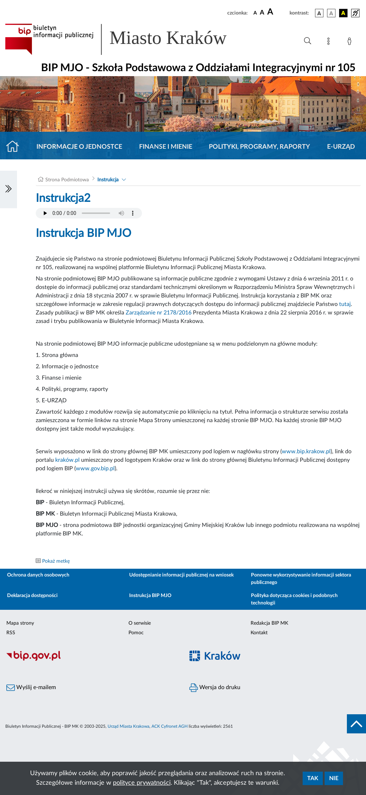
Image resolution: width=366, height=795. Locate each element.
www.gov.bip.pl (95, 468)
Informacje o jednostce (79, 147)
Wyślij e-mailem (31, 687)
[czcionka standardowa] (255, 12)
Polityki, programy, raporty (259, 147)
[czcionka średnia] (262, 13)
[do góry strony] (356, 723)
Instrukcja (108, 179)
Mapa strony (20, 623)
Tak (312, 778)
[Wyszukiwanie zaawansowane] (307, 41)
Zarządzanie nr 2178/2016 (158, 313)
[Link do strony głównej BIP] (126, 39)
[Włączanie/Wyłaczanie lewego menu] (8, 189)
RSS (10, 632)
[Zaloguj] (351, 42)
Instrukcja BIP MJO (150, 595)
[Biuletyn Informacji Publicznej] (91, 659)
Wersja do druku (214, 687)
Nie (333, 778)
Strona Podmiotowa (67, 179)
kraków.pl (67, 460)
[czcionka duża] (277, 12)
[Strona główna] (15, 147)
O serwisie (139, 623)
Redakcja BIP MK (269, 623)
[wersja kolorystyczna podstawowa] (319, 13)
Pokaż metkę (56, 561)
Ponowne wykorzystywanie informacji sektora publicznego (301, 579)
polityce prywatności (142, 783)
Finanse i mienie (165, 147)
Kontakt (259, 632)
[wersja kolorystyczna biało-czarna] (331, 13)
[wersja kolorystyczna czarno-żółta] (343, 13)
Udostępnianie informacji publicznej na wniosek (181, 575)
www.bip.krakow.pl (306, 451)
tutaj (345, 304)
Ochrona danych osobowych (38, 575)
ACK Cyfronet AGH (169, 726)
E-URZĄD (341, 147)
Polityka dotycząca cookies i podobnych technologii (294, 599)
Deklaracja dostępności (32, 595)
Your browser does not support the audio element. (89, 213)
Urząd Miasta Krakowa (128, 726)
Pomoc (136, 632)
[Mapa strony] (330, 42)
